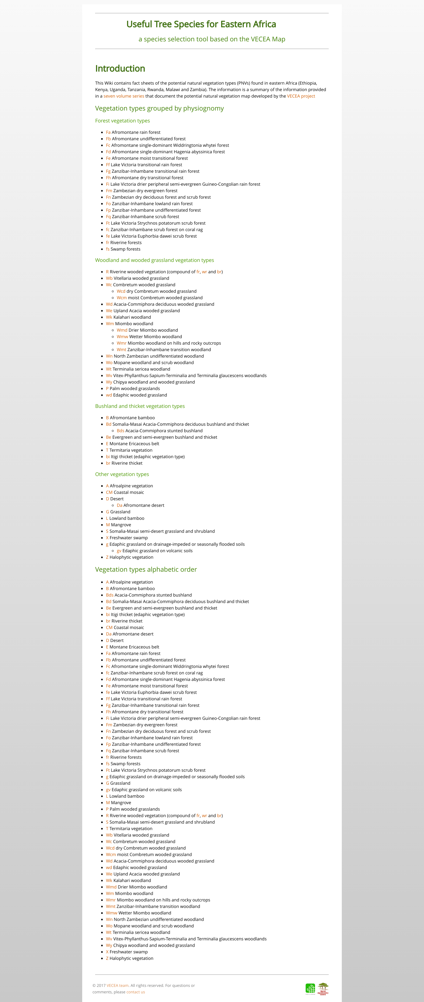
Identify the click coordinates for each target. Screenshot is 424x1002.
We (109, 311)
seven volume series (124, 96)
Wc (109, 285)
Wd (109, 304)
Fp (108, 210)
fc (108, 229)
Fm (109, 191)
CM (109, 492)
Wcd (121, 291)
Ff (108, 165)
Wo (109, 362)
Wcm (122, 298)
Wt (108, 369)
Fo (108, 204)
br (219, 272)
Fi (107, 184)
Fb (108, 139)
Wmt (121, 349)
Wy (109, 382)
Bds (120, 431)
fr (107, 242)
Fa (108, 132)
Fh (108, 178)
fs (108, 249)
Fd (108, 152)
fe (108, 236)
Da (119, 505)
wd (109, 395)
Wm (110, 324)
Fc (108, 145)
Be (108, 437)
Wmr (122, 343)
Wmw (122, 336)
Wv (109, 375)
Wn (109, 356)
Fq (108, 216)
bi (108, 457)
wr (204, 272)
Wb (109, 278)
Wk (109, 317)
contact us (136, 992)
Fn (108, 197)
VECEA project (301, 96)
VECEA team (117, 985)
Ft (108, 223)
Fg (108, 171)
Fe (108, 158)
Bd (108, 424)
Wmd (122, 330)
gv (119, 551)
